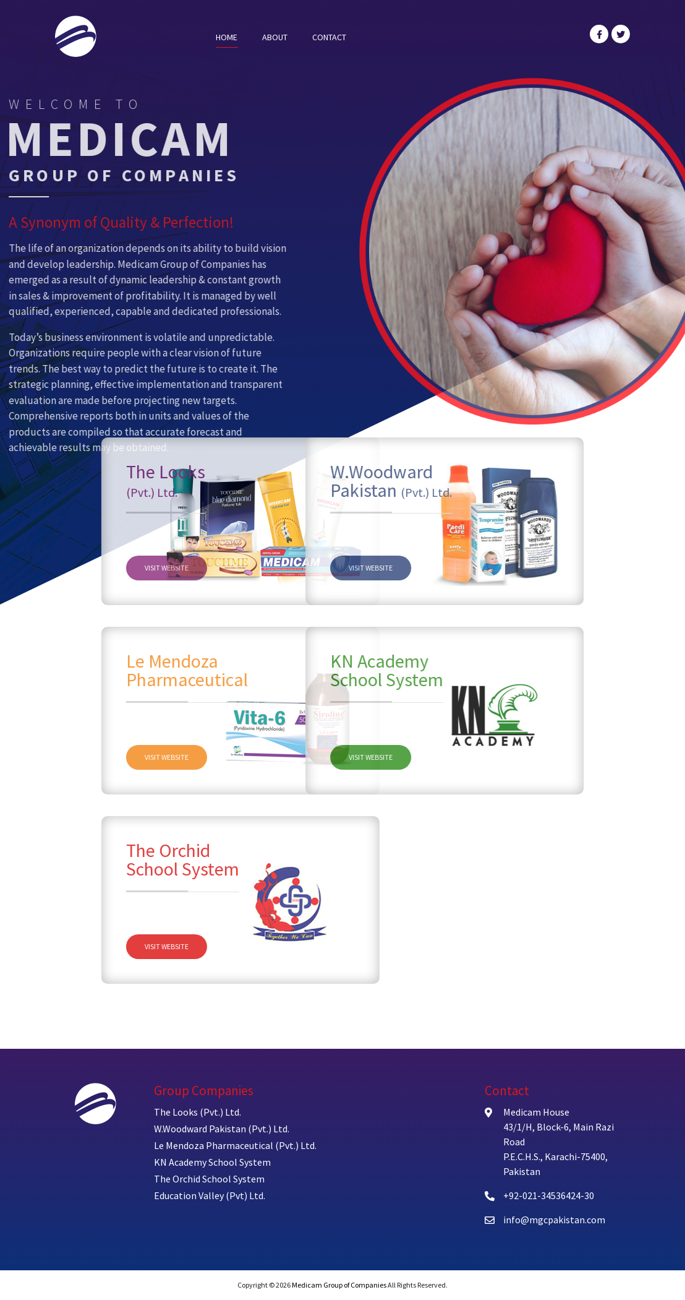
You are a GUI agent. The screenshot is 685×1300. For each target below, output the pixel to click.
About (274, 37)
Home (226, 37)
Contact (329, 37)
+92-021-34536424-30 (548, 1195)
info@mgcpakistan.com (554, 1219)
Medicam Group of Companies (339, 1284)
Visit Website (231, 567)
